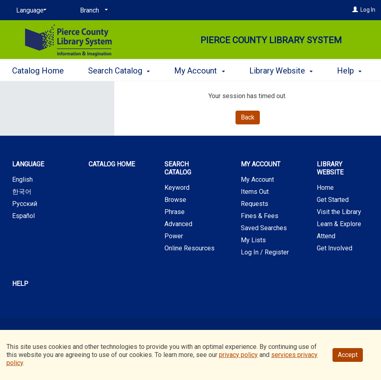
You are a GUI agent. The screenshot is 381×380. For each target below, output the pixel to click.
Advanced (178, 224)
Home (325, 187)
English (22, 179)
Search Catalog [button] (119, 69)
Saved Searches (264, 228)
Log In (367, 9)
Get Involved (334, 248)
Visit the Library (339, 212)
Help (20, 284)
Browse (175, 200)
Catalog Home (38, 69)
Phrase (174, 212)
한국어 (22, 191)
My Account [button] (199, 69)
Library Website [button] (330, 168)
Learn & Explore (339, 224)
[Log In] (355, 9)
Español (23, 216)
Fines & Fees (259, 216)
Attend (326, 236)
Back (248, 117)
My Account (257, 179)
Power (173, 236)
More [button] (265, 71)
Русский (24, 204)
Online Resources (189, 248)
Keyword (176, 187)
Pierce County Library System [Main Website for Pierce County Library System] (271, 40)
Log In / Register (265, 252)
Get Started (333, 200)
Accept (348, 355)
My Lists (253, 240)
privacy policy (238, 355)
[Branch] (92, 10)
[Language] (30, 10)
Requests (254, 204)
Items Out (255, 191)
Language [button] (28, 164)
